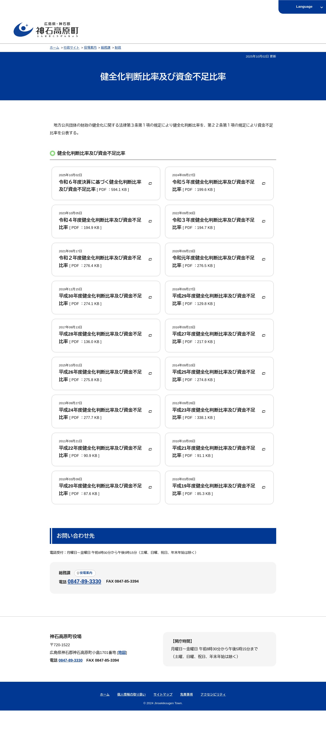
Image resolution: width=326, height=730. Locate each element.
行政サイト (71, 47)
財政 (118, 47)
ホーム (54, 47)
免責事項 (186, 714)
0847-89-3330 (84, 601)
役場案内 (90, 47)
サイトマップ (163, 714)
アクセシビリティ (213, 714)
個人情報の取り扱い (131, 714)
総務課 (105, 47)
